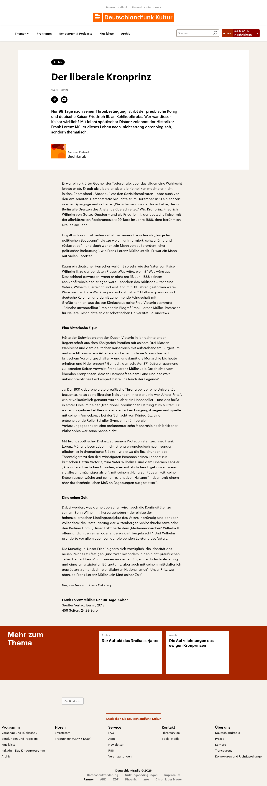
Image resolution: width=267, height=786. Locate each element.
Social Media (170, 738)
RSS (111, 750)
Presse (219, 738)
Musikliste (107, 33)
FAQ (111, 732)
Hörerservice (171, 732)
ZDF (115, 779)
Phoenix (131, 779)
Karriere (220, 744)
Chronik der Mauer (169, 779)
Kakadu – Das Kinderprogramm (23, 750)
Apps (112, 738)
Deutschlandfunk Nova (146, 7)
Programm (44, 33)
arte (146, 779)
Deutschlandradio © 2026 (133, 770)
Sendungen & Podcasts (75, 33)
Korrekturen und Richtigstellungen (239, 756)
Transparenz (223, 750)
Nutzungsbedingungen (141, 775)
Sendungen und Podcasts (19, 738)
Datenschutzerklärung (102, 775)
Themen (20, 33)
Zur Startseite (72, 701)
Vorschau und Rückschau (19, 732)
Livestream (62, 732)
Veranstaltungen (120, 756)
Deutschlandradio (227, 732)
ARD (103, 779)
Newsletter (115, 744)
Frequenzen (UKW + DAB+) (73, 738)
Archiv (125, 33)
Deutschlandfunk (117, 7)
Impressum (172, 775)
